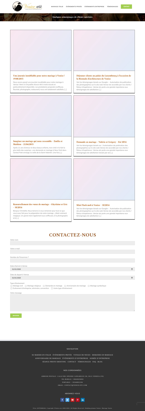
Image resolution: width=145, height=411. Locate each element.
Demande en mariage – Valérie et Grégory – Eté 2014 (101, 142)
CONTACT (72, 362)
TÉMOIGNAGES (84, 362)
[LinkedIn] (83, 400)
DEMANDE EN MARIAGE (102, 355)
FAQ (94, 362)
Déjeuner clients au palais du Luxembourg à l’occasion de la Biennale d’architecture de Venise (103, 77)
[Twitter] (67, 400)
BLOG (100, 362)
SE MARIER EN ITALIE (41, 355)
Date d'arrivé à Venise (18, 266)
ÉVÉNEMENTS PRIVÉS (62, 355)
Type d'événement (17, 283)
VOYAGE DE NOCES (82, 355)
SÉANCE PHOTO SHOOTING (54, 362)
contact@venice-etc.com (76, 385)
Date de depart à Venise (19, 275)
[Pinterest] (78, 400)
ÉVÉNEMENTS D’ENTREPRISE (75, 358)
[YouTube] (72, 400)
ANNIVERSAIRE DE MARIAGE (48, 358)
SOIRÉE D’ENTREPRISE (100, 358)
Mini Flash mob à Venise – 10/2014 (92, 205)
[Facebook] (62, 400)
